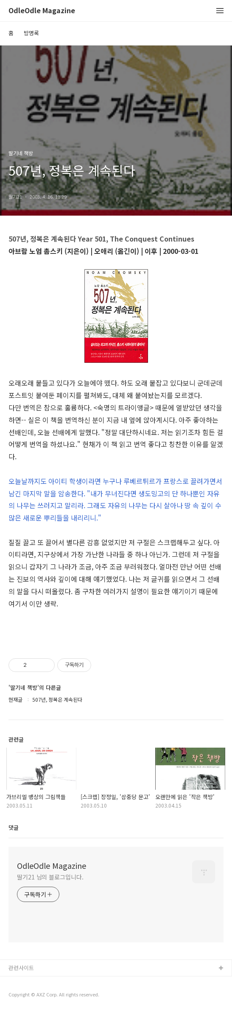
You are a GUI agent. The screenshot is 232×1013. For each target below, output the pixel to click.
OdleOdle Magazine (41, 10)
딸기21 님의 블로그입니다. (50, 877)
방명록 (31, 33)
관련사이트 (21, 968)
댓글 (13, 827)
